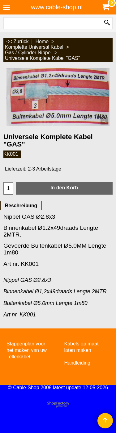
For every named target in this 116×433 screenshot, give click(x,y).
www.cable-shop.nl (57, 7)
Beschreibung (21, 205)
